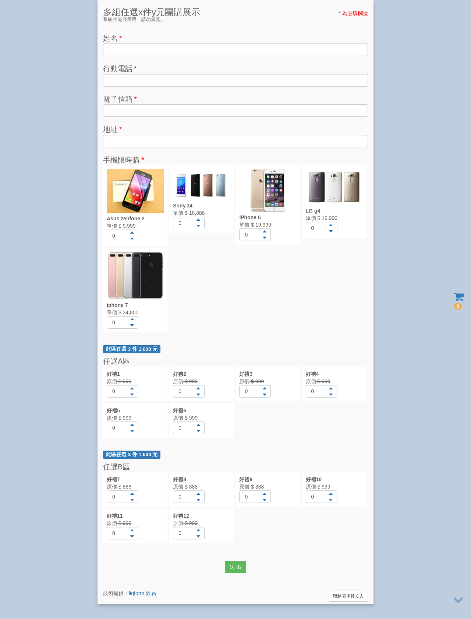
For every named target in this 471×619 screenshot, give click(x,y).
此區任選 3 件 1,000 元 (131, 349)
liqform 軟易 (142, 593)
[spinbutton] (122, 236)
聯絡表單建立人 (348, 596)
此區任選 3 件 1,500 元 (131, 454)
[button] (131, 233)
